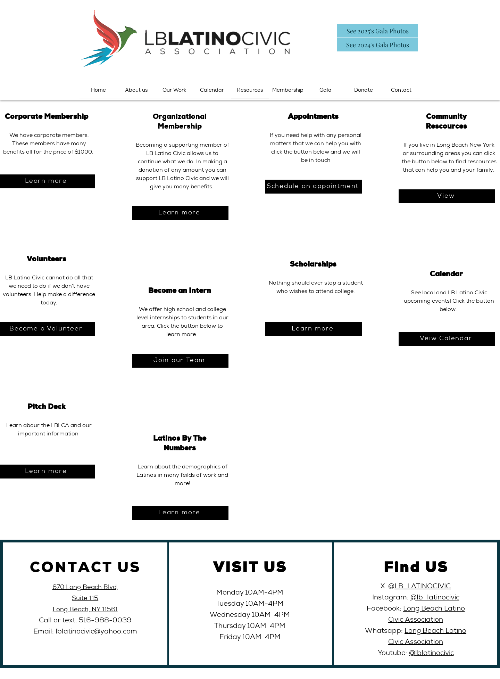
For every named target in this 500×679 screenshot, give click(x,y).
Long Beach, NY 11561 (85, 610)
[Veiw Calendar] (447, 339)
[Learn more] (180, 213)
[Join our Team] (180, 361)
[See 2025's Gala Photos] (377, 31)
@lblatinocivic (431, 653)
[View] (447, 196)
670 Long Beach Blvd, (85, 587)
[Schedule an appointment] (313, 187)
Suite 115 (85, 599)
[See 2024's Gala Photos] (377, 45)
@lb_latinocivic (434, 598)
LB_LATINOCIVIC (422, 586)
